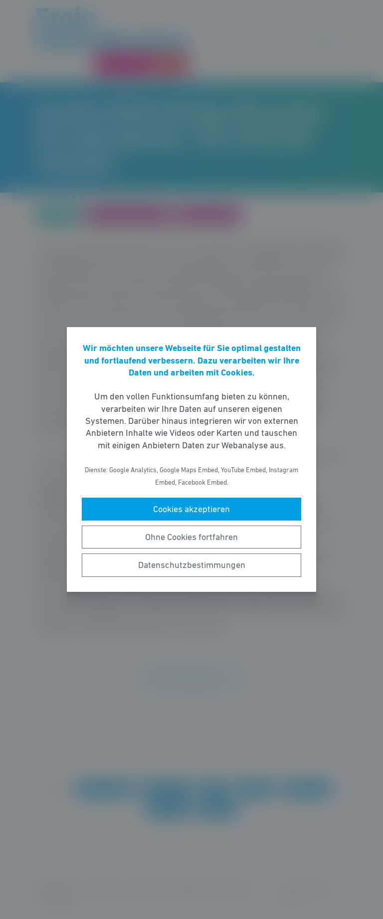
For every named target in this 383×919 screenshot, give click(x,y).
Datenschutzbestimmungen (191, 564)
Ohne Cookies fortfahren (191, 537)
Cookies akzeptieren (191, 509)
